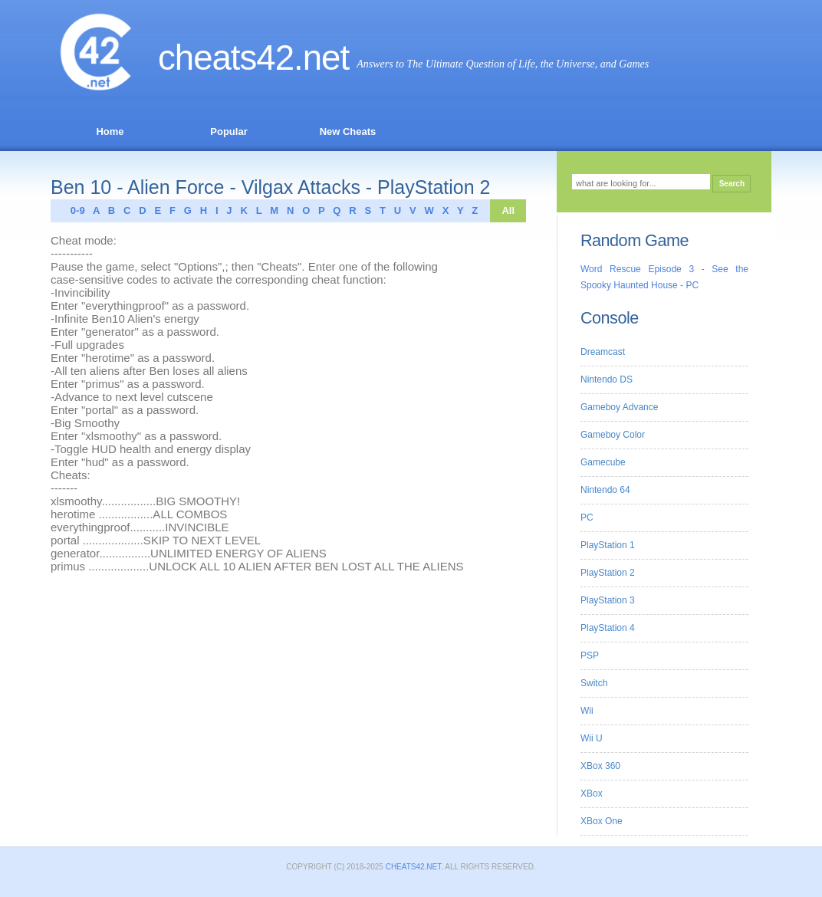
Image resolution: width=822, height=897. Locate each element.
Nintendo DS (606, 379)
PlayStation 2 (607, 572)
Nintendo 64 (605, 490)
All (508, 210)
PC (586, 517)
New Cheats (348, 131)
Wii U (591, 738)
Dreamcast (602, 352)
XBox (591, 793)
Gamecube (603, 462)
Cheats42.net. (414, 867)
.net (321, 57)
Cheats (226, 57)
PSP (589, 655)
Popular (228, 131)
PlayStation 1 (607, 545)
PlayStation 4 (607, 628)
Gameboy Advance (619, 407)
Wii (586, 710)
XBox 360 (600, 766)
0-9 (73, 210)
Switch (593, 683)
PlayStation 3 (607, 600)
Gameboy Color (612, 434)
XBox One (601, 821)
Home (109, 131)
